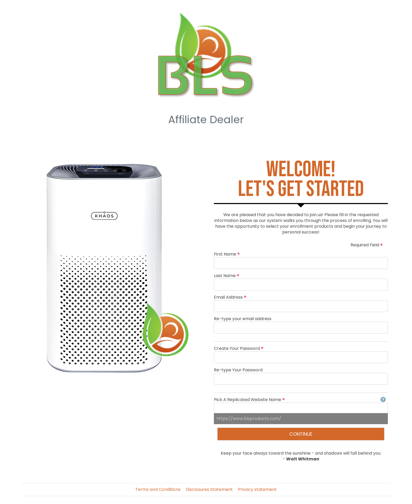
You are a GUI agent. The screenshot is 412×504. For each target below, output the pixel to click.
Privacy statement (257, 489)
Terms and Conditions (158, 489)
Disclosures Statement (209, 489)
